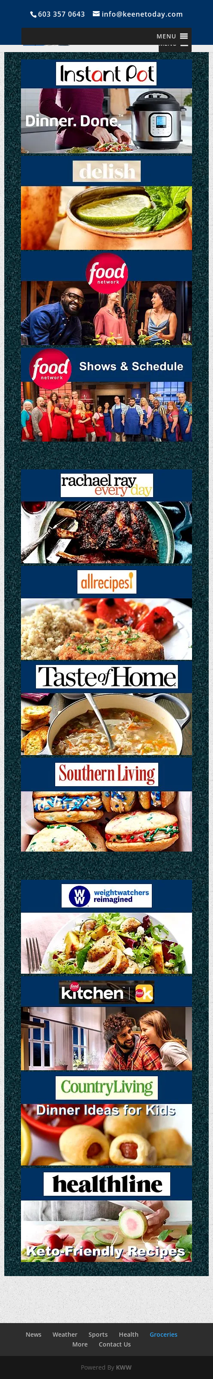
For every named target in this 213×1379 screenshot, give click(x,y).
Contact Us (115, 1344)
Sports (98, 1334)
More (80, 1344)
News (33, 1334)
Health (129, 1334)
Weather (65, 1334)
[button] (166, 36)
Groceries (164, 1334)
